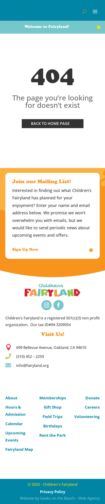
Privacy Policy (52, 491)
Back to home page (50, 123)
